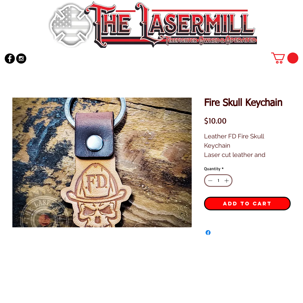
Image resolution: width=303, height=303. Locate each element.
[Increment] (227, 180)
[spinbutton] (218, 180)
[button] (284, 58)
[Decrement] (209, 180)
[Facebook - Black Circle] (10, 58)
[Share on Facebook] (208, 232)
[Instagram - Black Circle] (21, 58)
